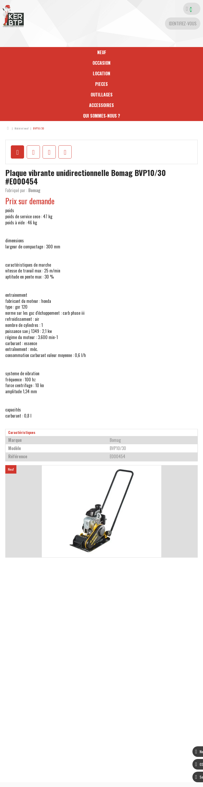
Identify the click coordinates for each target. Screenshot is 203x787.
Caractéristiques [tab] (21, 432)
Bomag (34, 190)
